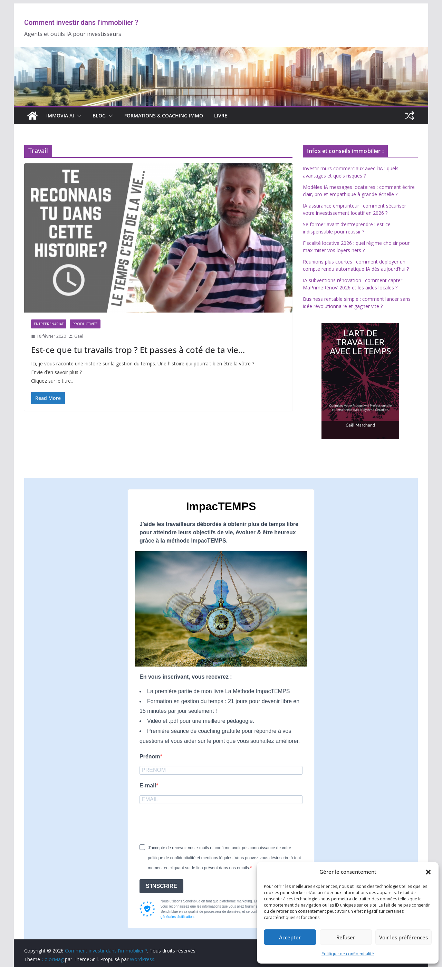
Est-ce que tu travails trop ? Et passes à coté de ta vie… (138, 349)
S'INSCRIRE (161, 886)
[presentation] (192, 823)
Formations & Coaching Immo (163, 115)
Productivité (85, 324)
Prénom (150, 756)
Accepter (290, 937)
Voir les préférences (403, 937)
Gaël (78, 336)
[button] (428, 872)
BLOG (99, 115)
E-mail (148, 785)
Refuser (345, 937)
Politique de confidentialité (347, 954)
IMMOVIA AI (60, 115)
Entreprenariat (49, 324)
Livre (220, 115)
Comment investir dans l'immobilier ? (81, 22)
